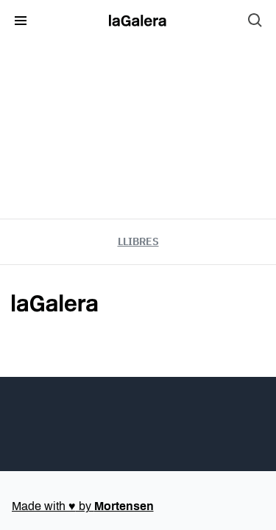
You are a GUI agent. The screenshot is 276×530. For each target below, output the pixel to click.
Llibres (138, 241)
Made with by (83, 506)
